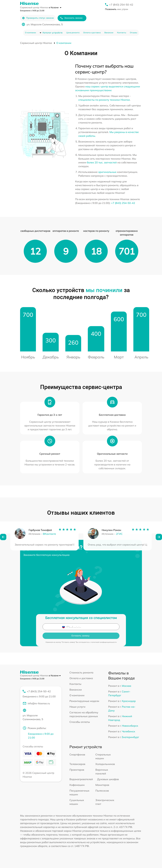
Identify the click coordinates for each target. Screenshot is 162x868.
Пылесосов (102, 790)
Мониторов (102, 784)
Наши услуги (77, 706)
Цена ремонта (72, 32)
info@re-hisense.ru (36, 703)
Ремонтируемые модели (84, 701)
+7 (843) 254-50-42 (121, 4)
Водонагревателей (81, 779)
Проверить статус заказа (38, 17)
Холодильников (105, 764)
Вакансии (108, 32)
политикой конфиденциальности (104, 642)
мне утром (116, 9)
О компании (30, 32)
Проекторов (76, 769)
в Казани (55, 7)
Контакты (121, 32)
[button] (3, 541)
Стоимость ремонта (81, 672)
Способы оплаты (79, 721)
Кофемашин (77, 784)
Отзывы (133, 32)
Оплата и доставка (92, 32)
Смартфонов (77, 754)
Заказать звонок (71, 17)
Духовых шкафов (108, 779)
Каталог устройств (52, 32)
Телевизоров (77, 764)
